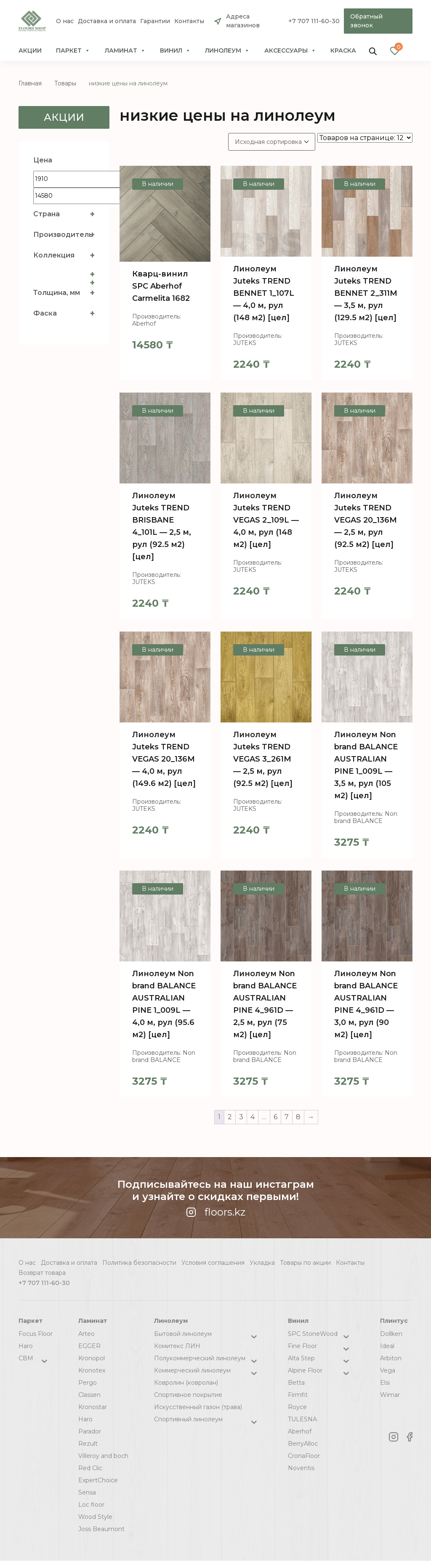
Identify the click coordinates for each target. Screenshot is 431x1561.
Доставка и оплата (107, 21)
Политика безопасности (139, 1262)
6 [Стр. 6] (275, 1117)
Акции (30, 50)
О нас (65, 21)
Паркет (73, 50)
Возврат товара (42, 1273)
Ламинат (125, 50)
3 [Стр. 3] (241, 1117)
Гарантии (155, 21)
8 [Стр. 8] (298, 1117)
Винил (175, 50)
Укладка (262, 1262)
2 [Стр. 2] (230, 1117)
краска (343, 50)
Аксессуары (290, 50)
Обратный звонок (366, 21)
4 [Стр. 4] (252, 1117)
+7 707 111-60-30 (314, 21)
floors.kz (215, 1212)
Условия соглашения (213, 1262)
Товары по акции (305, 1262)
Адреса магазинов (243, 21)
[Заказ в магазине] (271, 142)
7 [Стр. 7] (287, 1117)
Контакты (189, 21)
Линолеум (227, 50)
